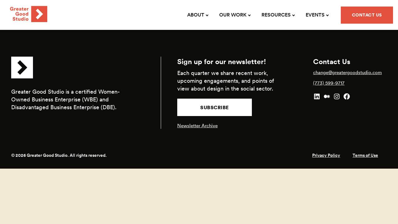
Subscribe (214, 107)
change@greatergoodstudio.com (347, 72)
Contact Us (367, 15)
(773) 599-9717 (329, 83)
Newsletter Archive (197, 125)
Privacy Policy (326, 155)
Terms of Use (365, 155)
